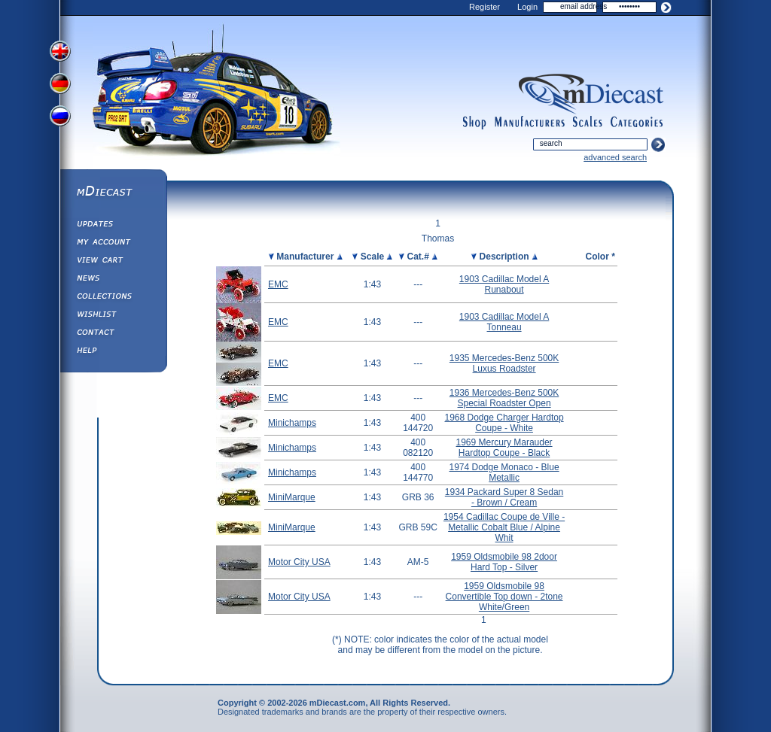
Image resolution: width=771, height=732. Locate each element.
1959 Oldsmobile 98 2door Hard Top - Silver (504, 562)
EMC (278, 284)
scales (587, 122)
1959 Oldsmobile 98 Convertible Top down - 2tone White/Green (504, 596)
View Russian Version (61, 119)
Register (484, 6)
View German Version (61, 85)
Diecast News (113, 280)
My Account (113, 243)
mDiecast (113, 192)
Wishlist (113, 316)
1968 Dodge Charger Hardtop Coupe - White (504, 422)
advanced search (615, 157)
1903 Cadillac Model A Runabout (504, 284)
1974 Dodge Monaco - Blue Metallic (504, 472)
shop (474, 122)
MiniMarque (291, 497)
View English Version (61, 51)
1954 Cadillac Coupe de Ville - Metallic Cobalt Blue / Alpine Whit (504, 527)
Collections (113, 298)
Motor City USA (299, 562)
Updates (113, 225)
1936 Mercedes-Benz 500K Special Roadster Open (504, 398)
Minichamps (292, 423)
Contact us (113, 334)
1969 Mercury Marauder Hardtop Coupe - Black (504, 447)
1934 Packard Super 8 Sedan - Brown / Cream (504, 497)
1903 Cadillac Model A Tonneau (504, 322)
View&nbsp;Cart (113, 262)
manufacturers (529, 122)
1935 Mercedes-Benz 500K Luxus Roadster (504, 363)
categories (637, 122)
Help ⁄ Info (113, 352)
